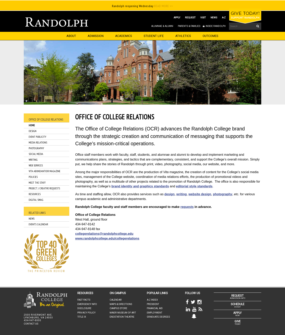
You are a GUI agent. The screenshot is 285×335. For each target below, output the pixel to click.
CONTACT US (31, 323)
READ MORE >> (163, 6)
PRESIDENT (153, 304)
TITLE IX (81, 316)
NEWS (214, 17)
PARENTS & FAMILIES (189, 26)
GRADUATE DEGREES (158, 316)
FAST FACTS (83, 299)
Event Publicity (37, 137)
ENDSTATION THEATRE (122, 316)
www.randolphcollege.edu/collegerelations (107, 238)
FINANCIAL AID (155, 308)
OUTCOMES (210, 36)
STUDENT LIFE (154, 36)
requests (187, 207)
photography (222, 194)
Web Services (36, 165)
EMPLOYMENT (154, 312)
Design (32, 131)
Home (32, 125)
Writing (33, 159)
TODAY (237, 322)
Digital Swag (36, 200)
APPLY (177, 17)
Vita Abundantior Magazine (44, 171)
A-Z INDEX (152, 299)
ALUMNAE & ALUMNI (162, 26)
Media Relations (38, 142)
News (31, 218)
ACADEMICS (123, 36)
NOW (237, 313)
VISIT (203, 17)
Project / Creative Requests (44, 188)
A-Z (224, 17)
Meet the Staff (37, 182)
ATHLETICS (183, 36)
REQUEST (190, 17)
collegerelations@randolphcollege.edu (104, 233)
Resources (35, 194)
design (169, 194)
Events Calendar (38, 224)
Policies (33, 177)
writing (181, 194)
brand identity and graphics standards (140, 186)
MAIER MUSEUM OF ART (123, 312)
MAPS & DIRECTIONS (121, 304)
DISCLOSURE (84, 308)
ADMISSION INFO (237, 296)
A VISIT (237, 305)
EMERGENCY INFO (87, 304)
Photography (36, 148)
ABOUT (71, 36)
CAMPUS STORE (118, 308)
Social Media (36, 154)
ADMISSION (96, 36)
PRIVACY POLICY (86, 312)
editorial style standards (194, 186)
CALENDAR (116, 299)
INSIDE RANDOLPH (215, 26)
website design (199, 194)
